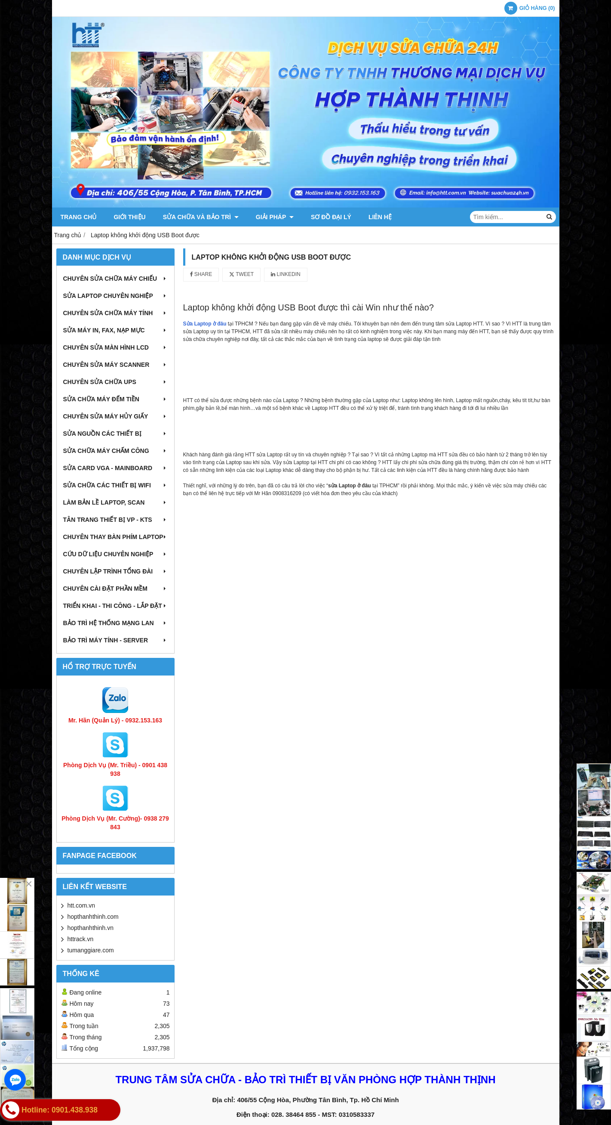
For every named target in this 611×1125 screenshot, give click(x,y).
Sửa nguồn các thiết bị (115, 433)
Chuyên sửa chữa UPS (115, 381)
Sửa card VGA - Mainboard (115, 468)
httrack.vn (81, 939)
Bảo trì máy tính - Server (115, 640)
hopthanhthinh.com (93, 916)
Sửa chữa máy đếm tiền (115, 399)
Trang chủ (79, 217)
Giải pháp (275, 217)
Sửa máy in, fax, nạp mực (115, 330)
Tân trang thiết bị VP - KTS (115, 519)
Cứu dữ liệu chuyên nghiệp (115, 554)
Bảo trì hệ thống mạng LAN (115, 623)
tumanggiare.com (91, 950)
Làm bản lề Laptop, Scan (115, 502)
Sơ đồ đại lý (331, 217)
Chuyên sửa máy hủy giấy (115, 416)
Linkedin (286, 274)
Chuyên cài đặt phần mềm (115, 588)
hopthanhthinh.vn (91, 927)
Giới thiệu (129, 217)
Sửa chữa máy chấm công (115, 450)
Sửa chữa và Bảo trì (201, 217)
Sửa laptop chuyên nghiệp (115, 295)
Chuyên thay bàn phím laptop (115, 536)
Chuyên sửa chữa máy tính (115, 313)
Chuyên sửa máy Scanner (115, 364)
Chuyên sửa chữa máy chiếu (115, 278)
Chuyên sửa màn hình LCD (115, 347)
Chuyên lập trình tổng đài (115, 571)
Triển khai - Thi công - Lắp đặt (115, 605)
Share (201, 274)
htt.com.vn (81, 905)
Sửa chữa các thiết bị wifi (115, 485)
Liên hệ (380, 217)
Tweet (241, 274)
